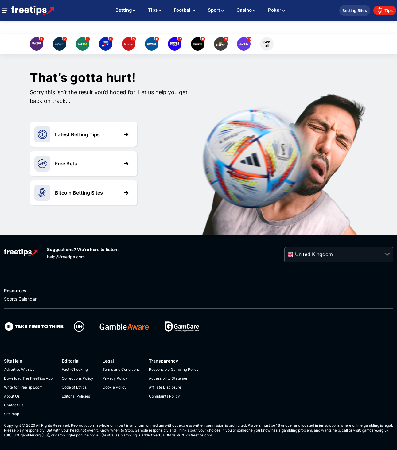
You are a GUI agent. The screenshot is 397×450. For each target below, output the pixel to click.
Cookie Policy (114, 387)
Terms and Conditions (121, 369)
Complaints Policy (164, 396)
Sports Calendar (20, 298)
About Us (12, 396)
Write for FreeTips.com (23, 387)
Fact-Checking (75, 369)
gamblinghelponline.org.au (77, 435)
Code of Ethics (74, 387)
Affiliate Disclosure (165, 387)
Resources (15, 290)
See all (266, 44)
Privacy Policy (115, 378)
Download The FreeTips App (28, 378)
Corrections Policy (77, 378)
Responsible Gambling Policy (174, 369)
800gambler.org (27, 435)
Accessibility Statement (169, 378)
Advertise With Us (19, 369)
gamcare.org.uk (375, 430)
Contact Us (13, 405)
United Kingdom (314, 254)
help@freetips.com (66, 256)
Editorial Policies (76, 396)
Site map (11, 414)
